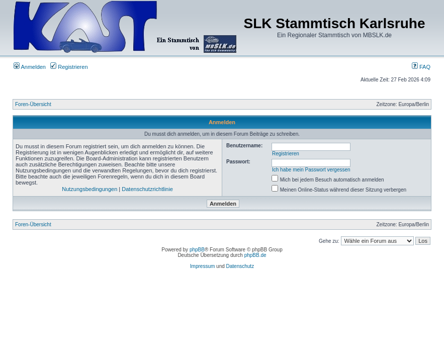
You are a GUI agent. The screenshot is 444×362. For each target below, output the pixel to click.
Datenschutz (240, 266)
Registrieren (68, 67)
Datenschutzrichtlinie (147, 189)
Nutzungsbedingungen (89, 189)
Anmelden (30, 67)
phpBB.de (255, 255)
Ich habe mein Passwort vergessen (311, 169)
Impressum (202, 266)
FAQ (421, 67)
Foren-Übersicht (33, 104)
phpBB (197, 249)
